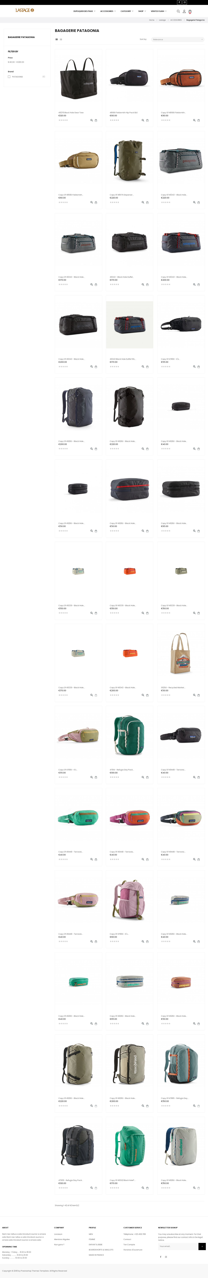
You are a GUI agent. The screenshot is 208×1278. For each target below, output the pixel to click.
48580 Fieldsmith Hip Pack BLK (124, 113)
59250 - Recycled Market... (173, 688)
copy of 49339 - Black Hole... (71, 606)
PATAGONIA (27, 77)
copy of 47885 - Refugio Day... (175, 1098)
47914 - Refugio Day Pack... (122, 770)
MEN (91, 1234)
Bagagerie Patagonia (21, 37)
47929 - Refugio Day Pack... (70, 1180)
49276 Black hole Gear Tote (70, 113)
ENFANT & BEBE (95, 1245)
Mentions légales (62, 1239)
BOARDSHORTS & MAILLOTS (101, 1250)
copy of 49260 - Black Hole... (71, 441)
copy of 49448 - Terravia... (173, 770)
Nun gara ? (59, 1245)
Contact (127, 1239)
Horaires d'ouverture (132, 1250)
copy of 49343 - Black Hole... (174, 195)
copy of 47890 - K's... (170, 359)
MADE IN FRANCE (96, 1255)
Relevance (179, 39)
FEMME (92, 1239)
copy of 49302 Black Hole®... (122, 1180)
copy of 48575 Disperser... (122, 195)
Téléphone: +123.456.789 (134, 1234)
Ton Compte (129, 1245)
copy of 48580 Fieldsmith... (173, 113)
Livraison (58, 1234)
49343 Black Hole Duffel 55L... (123, 359)
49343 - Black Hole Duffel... (122, 277)
